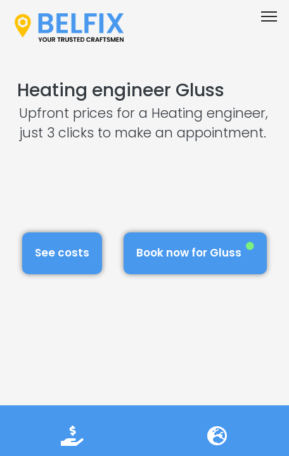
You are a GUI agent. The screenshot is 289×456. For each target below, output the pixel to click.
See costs (62, 252)
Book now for (195, 251)
